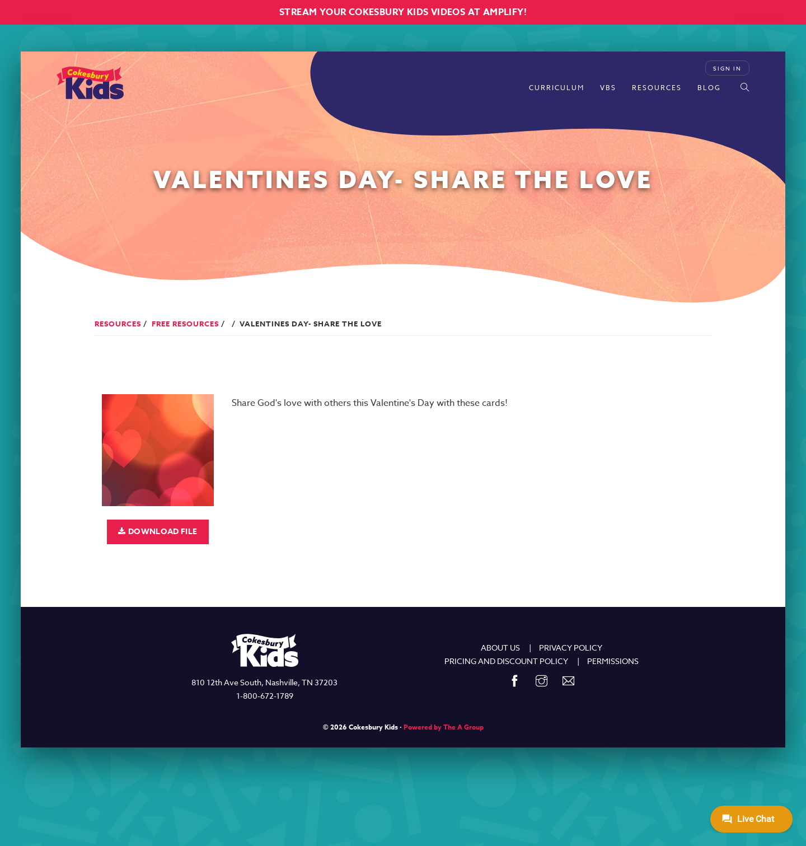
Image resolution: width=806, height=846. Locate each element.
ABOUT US (500, 647)
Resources (657, 87)
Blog (709, 87)
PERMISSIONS (613, 661)
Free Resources (185, 324)
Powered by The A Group (444, 727)
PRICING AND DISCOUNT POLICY (506, 661)
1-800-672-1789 (264, 695)
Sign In (727, 68)
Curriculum (556, 87)
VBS (608, 87)
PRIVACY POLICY (570, 647)
